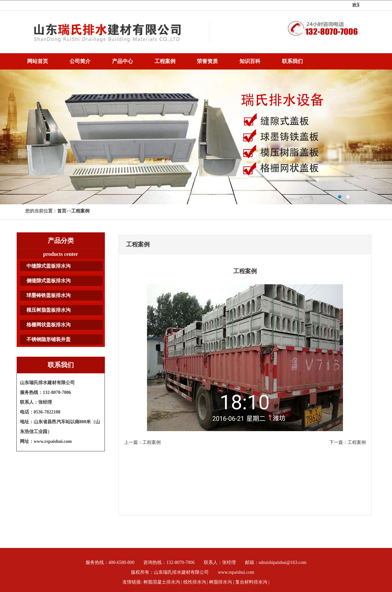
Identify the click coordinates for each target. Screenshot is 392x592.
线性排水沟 (194, 582)
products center (60, 254)
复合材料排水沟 (251, 582)
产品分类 (61, 240)
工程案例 (80, 211)
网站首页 (37, 61)
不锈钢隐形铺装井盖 (48, 339)
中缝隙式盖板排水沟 (48, 266)
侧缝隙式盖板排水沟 (48, 280)
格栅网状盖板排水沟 (48, 324)
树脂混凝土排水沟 (161, 582)
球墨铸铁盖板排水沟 (48, 295)
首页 (61, 211)
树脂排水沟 (196, 137)
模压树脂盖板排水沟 (48, 310)
